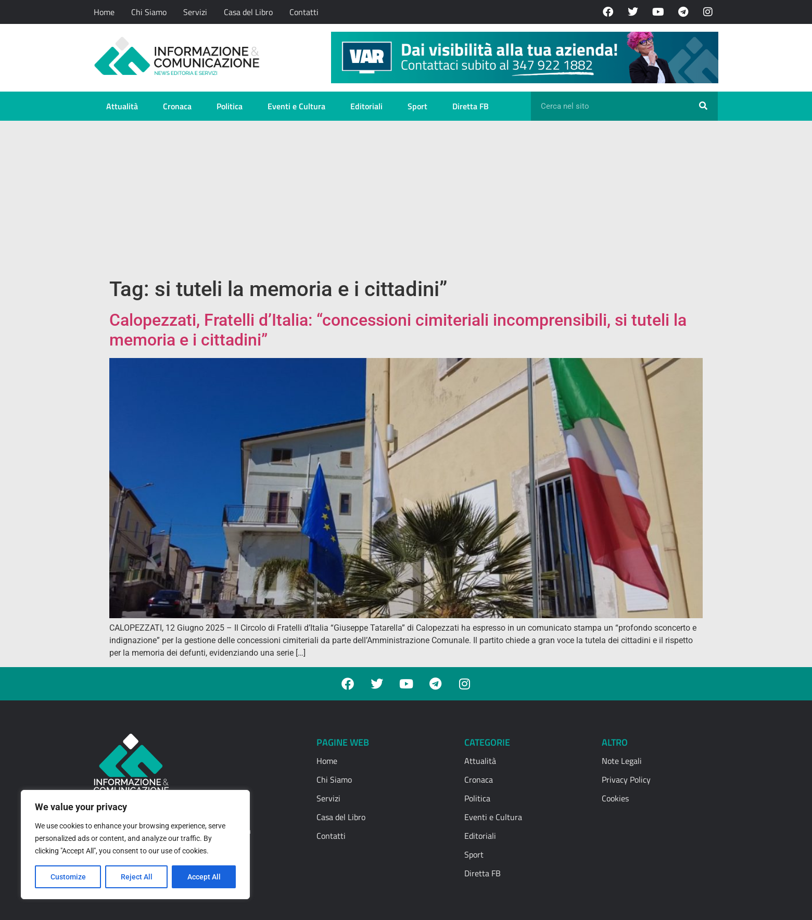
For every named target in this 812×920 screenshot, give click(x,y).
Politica (230, 106)
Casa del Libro (248, 12)
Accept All (204, 877)
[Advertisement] (406, 199)
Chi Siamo (149, 12)
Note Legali (622, 761)
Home (104, 12)
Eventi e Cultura (296, 106)
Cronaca (177, 106)
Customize (68, 877)
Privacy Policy (626, 779)
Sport (417, 106)
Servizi (195, 12)
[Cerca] (703, 106)
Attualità (122, 106)
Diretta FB (470, 106)
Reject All (137, 877)
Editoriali (366, 106)
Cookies (615, 798)
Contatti (304, 12)
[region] (135, 844)
